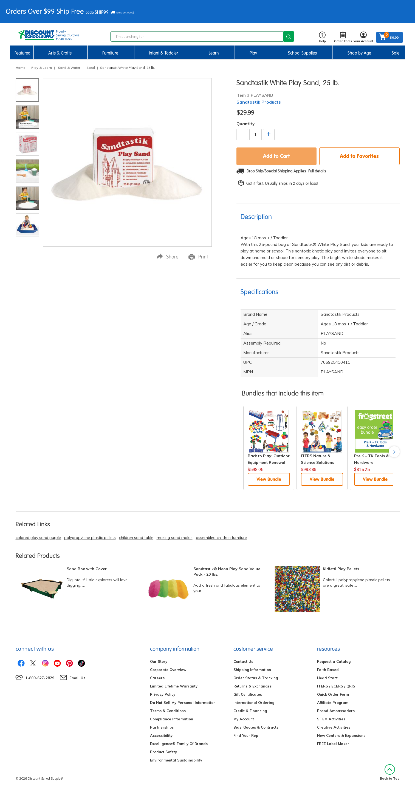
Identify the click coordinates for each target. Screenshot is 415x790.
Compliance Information (171, 719)
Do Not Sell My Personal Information (183, 702)
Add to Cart (276, 156)
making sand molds (175, 537)
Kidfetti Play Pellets (341, 568)
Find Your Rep (245, 735)
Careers (157, 678)
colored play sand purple (38, 537)
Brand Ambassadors (336, 711)
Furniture (110, 53)
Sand (90, 68)
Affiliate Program (332, 702)
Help (322, 37)
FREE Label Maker (333, 743)
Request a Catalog (334, 661)
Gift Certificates (247, 694)
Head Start (327, 678)
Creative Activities (333, 727)
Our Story (158, 661)
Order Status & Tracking (255, 678)
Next (394, 451)
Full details (317, 171)
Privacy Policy (162, 694)
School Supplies (302, 53)
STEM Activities (331, 719)
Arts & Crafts (60, 53)
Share (168, 257)
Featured (22, 53)
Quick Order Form (333, 694)
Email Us (77, 678)
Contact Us (243, 661)
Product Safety (163, 752)
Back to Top (390, 772)
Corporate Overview (168, 669)
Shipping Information (252, 669)
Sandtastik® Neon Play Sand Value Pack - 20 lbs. (226, 571)
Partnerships (162, 727)
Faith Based (328, 669)
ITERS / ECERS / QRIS (336, 686)
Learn (214, 53)
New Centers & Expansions (341, 735)
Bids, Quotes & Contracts (255, 727)
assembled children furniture (221, 537)
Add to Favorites (359, 156)
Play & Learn (41, 68)
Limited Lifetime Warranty (173, 686)
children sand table (136, 537)
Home (20, 68)
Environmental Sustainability (176, 760)
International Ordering (253, 702)
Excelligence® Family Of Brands (179, 743)
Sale (395, 53)
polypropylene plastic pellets (90, 537)
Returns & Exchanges (252, 686)
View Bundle (268, 479)
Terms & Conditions (168, 711)
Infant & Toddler (163, 53)
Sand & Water (69, 68)
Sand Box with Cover (87, 568)
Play (253, 53)
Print (198, 257)
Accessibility (161, 735)
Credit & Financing (250, 711)
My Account (243, 719)
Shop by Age (359, 53)
